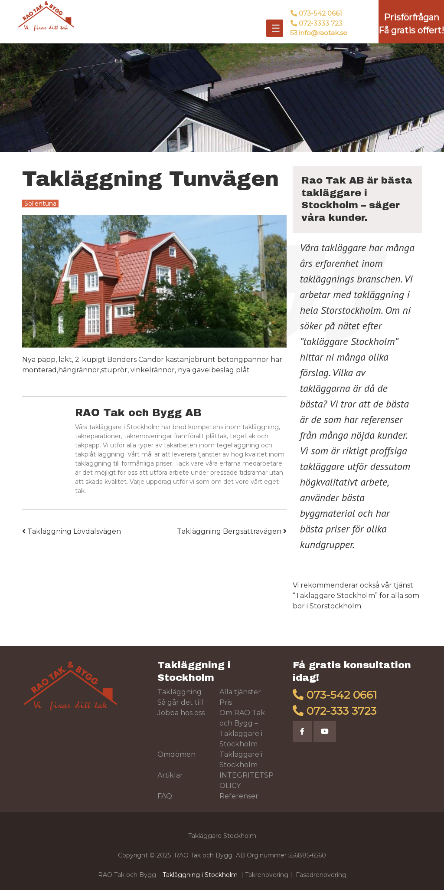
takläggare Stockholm (349, 341)
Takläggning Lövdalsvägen (71, 531)
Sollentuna (40, 203)
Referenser (238, 796)
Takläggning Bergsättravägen (232, 531)
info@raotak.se (323, 33)
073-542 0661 (320, 13)
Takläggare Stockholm (335, 595)
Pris (225, 702)
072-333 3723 (341, 710)
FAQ (164, 796)
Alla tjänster (240, 692)
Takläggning (179, 692)
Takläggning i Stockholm (200, 875)
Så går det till (180, 702)
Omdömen (176, 754)
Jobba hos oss (181, 713)
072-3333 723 (321, 23)
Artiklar (170, 775)
